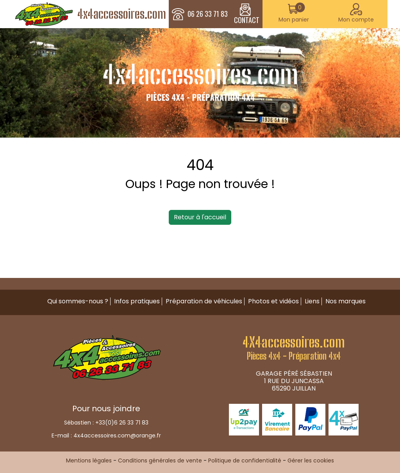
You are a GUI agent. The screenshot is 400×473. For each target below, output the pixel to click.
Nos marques (345, 301)
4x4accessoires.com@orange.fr (117, 435)
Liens (312, 301)
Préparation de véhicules (204, 301)
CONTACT (246, 14)
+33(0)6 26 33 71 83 (121, 422)
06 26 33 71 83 (208, 14)
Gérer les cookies (311, 460)
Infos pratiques (137, 301)
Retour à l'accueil (200, 217)
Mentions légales (89, 460)
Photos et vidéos (273, 301)
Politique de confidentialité (244, 460)
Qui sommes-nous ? (77, 301)
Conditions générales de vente (160, 460)
